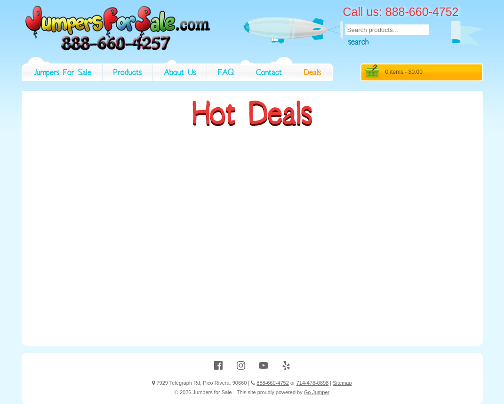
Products (127, 73)
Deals (312, 73)
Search (358, 43)
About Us (180, 73)
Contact (269, 73)
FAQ (226, 73)
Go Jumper (316, 392)
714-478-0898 (312, 383)
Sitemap (342, 383)
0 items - (404, 72)
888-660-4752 (272, 383)
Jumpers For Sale (62, 73)
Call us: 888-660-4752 (401, 11)
